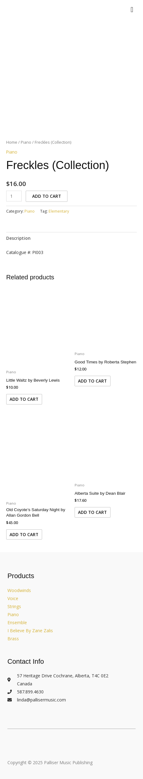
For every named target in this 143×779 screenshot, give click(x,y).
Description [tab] (18, 238)
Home (11, 142)
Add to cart (46, 196)
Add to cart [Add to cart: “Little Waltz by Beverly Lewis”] (24, 399)
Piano (26, 142)
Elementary (59, 211)
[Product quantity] (14, 196)
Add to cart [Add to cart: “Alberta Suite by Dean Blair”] (92, 512)
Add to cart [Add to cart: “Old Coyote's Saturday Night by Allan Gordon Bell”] (24, 534)
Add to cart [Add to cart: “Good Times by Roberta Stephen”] (92, 381)
